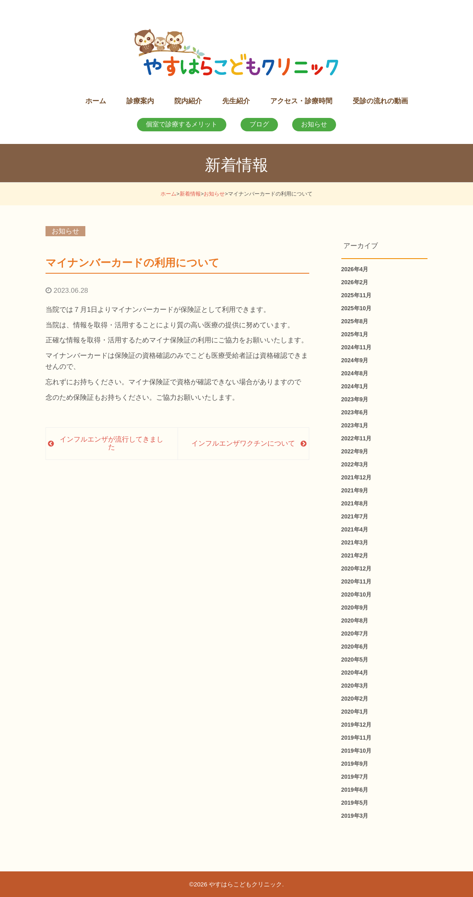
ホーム (168, 194)
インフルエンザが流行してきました (111, 443)
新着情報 (190, 194)
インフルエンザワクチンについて (243, 443)
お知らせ (314, 124)
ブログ (259, 124)
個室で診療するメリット (181, 124)
